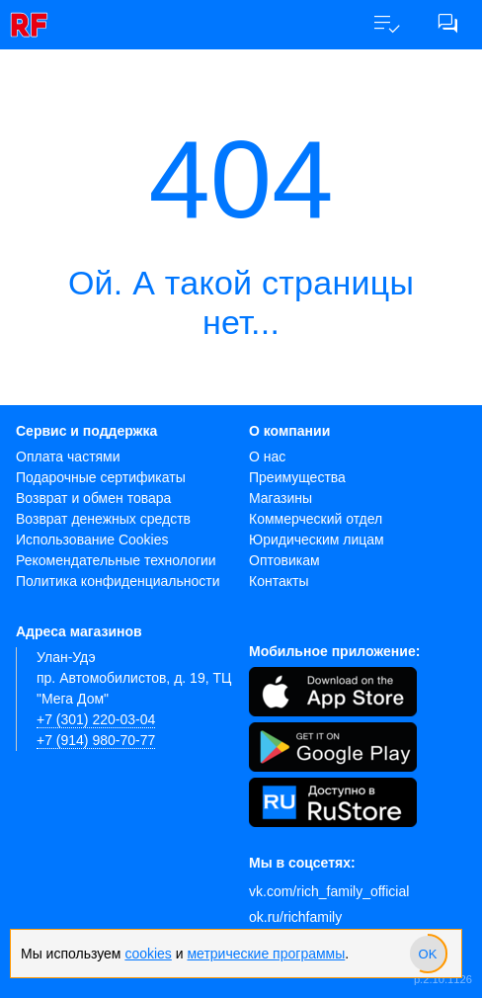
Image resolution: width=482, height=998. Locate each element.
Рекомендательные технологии (116, 560)
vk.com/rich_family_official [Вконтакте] (329, 891)
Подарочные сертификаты (101, 477)
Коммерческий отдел (315, 519)
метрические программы (266, 953)
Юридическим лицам (316, 539)
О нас (267, 456)
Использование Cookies (92, 539)
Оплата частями (68, 456)
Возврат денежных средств (103, 519)
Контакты (278, 581)
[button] (386, 24)
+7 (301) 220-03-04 (96, 719)
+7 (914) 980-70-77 (96, 740)
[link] (34, 25)
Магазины (280, 498)
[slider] (427, 953)
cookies (147, 953)
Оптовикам (284, 560)
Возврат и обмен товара (93, 498)
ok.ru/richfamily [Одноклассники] (295, 917)
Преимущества (297, 477)
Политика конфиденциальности (118, 581)
